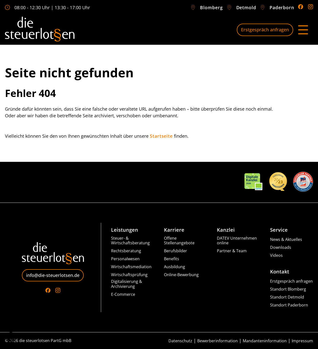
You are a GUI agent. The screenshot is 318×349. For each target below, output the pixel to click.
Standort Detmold (287, 297)
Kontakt (279, 272)
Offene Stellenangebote (179, 240)
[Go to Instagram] (310, 6)
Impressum (302, 341)
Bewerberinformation (217, 341)
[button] (11, 338)
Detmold (246, 7)
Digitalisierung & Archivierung (126, 284)
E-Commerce (123, 294)
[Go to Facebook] (300, 6)
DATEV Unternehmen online (237, 240)
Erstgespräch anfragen (265, 30)
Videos (276, 255)
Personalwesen (125, 259)
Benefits (171, 259)
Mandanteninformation (265, 341)
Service (279, 230)
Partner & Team (232, 251)
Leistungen (124, 230)
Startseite (161, 136)
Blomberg (211, 7)
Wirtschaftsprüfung (129, 274)
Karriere (174, 230)
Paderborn (282, 7)
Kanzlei (226, 230)
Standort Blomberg (288, 289)
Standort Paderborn (289, 305)
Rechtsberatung (126, 251)
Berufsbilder (175, 251)
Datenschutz (180, 341)
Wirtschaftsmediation (131, 266)
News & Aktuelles (286, 239)
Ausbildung (174, 266)
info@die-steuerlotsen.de (53, 275)
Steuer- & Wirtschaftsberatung (130, 240)
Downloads (280, 247)
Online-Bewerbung (181, 274)
